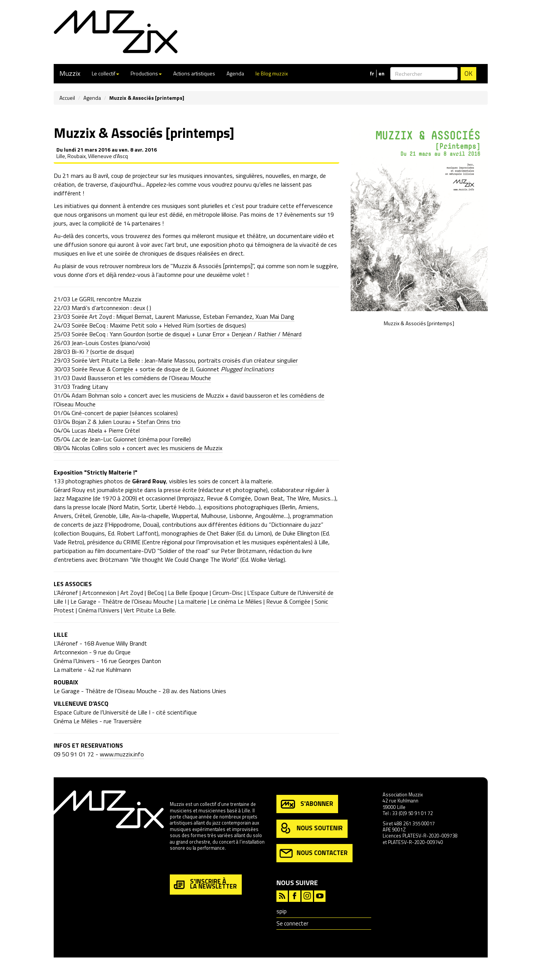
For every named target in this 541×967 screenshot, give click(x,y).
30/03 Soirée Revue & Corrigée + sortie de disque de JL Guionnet (164, 369)
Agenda (235, 73)
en (381, 73)
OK (468, 73)
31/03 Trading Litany (81, 386)
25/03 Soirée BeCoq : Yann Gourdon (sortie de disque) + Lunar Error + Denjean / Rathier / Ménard (178, 334)
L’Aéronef (66, 592)
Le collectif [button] (105, 73)
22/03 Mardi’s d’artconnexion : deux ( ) (102, 307)
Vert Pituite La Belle (149, 610)
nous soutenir (311, 828)
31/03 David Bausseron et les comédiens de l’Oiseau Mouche (132, 377)
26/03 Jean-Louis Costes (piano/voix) (102, 342)
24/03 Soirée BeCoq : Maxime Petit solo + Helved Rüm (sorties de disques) (150, 325)
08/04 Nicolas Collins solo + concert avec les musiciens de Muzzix (138, 447)
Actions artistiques (194, 73)
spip (281, 911)
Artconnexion (99, 592)
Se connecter (292, 923)
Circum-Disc (227, 592)
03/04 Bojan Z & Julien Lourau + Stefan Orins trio (117, 421)
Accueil (67, 98)
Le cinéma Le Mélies (236, 601)
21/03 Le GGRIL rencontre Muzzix (97, 299)
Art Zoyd (131, 592)
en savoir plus (184, 864)
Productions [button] (146, 73)
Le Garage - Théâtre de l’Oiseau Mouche (122, 601)
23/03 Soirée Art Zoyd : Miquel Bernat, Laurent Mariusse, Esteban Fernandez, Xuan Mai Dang (174, 316)
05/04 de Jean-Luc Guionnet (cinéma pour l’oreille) (122, 439)
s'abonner (306, 804)
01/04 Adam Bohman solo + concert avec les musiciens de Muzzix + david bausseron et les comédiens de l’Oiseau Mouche (189, 400)
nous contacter (313, 853)
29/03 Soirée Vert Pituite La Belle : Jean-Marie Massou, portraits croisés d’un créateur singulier (176, 360)
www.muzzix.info (122, 754)
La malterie (192, 601)
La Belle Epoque (188, 592)
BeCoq (155, 592)
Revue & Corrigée (288, 601)
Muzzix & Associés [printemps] (419, 323)
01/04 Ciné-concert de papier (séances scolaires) (116, 412)
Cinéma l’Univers (99, 610)
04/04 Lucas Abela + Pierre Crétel (97, 430)
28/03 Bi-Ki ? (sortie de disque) (94, 351)
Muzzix (69, 73)
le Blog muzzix (271, 73)
